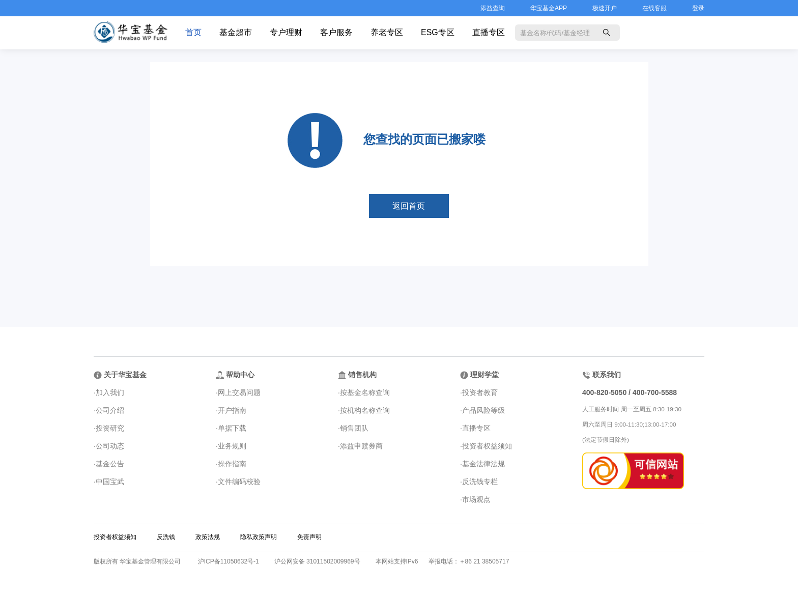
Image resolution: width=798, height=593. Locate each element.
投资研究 (110, 428)
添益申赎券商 (361, 446)
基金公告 (110, 464)
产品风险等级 (483, 410)
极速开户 (604, 8)
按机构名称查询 (365, 410)
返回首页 (408, 206)
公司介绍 (110, 410)
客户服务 (336, 32)
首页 (193, 32)
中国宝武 (110, 481)
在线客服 (654, 8)
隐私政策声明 (258, 537)
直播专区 (488, 32)
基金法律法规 (483, 464)
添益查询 (492, 8)
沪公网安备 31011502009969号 (317, 561)
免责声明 (309, 537)
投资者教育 (480, 392)
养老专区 (386, 32)
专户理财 (286, 32)
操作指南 (232, 464)
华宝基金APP (548, 8)
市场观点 (476, 499)
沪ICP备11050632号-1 (228, 561)
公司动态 (110, 446)
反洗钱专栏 (480, 481)
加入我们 (110, 392)
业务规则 (232, 446)
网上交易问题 (239, 392)
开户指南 (232, 410)
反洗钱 (166, 537)
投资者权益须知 (487, 446)
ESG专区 (437, 32)
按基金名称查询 (365, 392)
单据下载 (232, 428)
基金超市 (235, 32)
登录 (698, 8)
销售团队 (354, 428)
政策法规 (207, 537)
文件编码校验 (239, 481)
